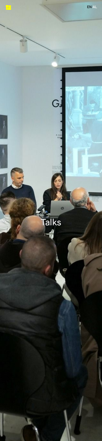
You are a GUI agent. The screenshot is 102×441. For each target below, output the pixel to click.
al (95, 6)
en (89, 6)
